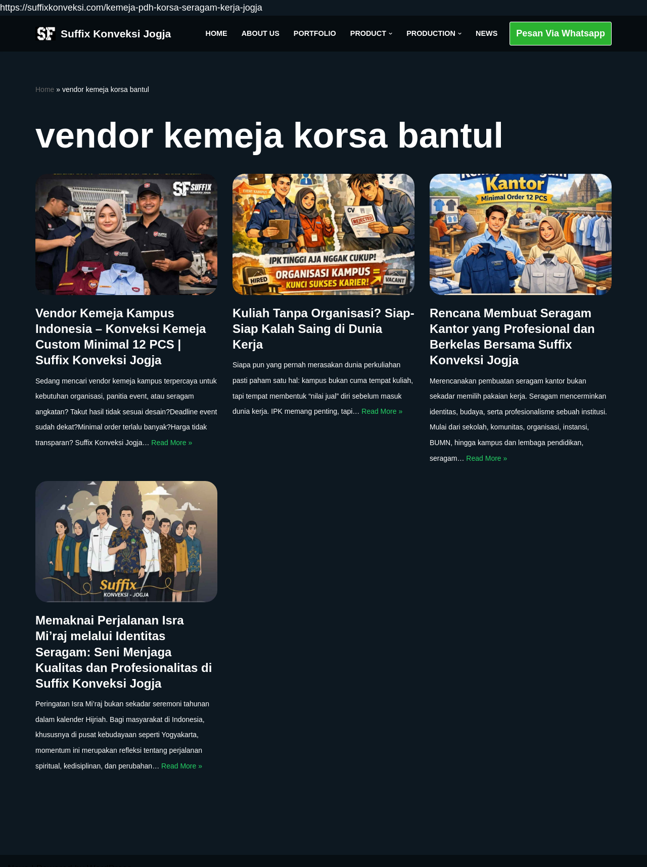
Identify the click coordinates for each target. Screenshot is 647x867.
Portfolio (315, 33)
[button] (390, 33)
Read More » (171, 443)
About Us (261, 33)
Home (216, 33)
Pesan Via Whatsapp (560, 33)
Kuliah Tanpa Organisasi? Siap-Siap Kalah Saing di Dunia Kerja (323, 328)
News (486, 33)
